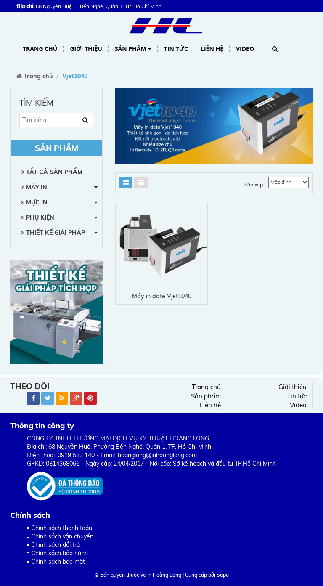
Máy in (34, 187)
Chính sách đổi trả (55, 545)
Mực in (34, 202)
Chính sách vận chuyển (62, 536)
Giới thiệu (86, 49)
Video (245, 49)
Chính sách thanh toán (61, 528)
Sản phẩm (133, 49)
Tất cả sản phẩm (51, 172)
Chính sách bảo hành (59, 553)
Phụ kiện (37, 217)
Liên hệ (212, 49)
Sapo (223, 575)
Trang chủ (40, 49)
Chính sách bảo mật (58, 561)
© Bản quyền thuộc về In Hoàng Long (138, 575)
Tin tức (176, 49)
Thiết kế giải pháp (53, 232)
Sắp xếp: (254, 184)
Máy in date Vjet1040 (161, 296)
